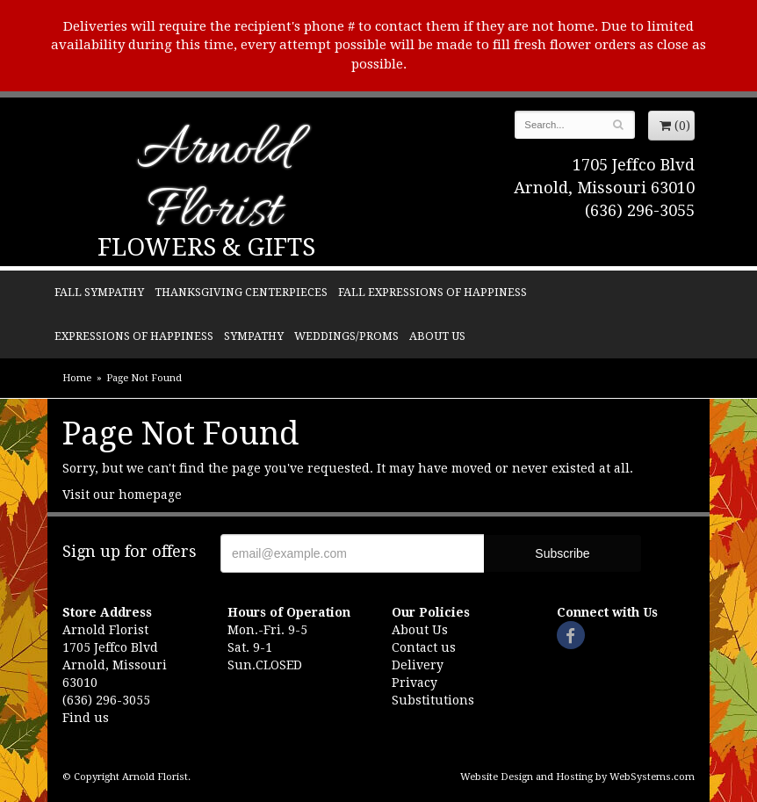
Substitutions (433, 700)
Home (76, 378)
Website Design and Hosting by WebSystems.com (577, 777)
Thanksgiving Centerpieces (241, 292)
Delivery (417, 665)
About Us (437, 336)
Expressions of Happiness (133, 336)
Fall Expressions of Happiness (432, 292)
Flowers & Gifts (206, 247)
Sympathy (254, 336)
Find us (85, 718)
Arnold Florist (214, 182)
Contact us (424, 647)
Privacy (414, 683)
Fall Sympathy (99, 292)
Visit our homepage (122, 495)
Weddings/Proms (346, 336)
